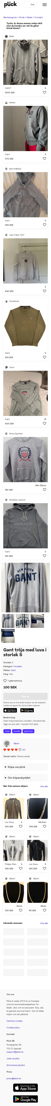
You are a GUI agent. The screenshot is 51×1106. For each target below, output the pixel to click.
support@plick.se (15, 1052)
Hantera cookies (15, 1021)
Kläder (30, 17)
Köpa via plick (16, 767)
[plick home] (10, 4)
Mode (22, 17)
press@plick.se (14, 1078)
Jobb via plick (13, 1058)
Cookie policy (13, 1027)
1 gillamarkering (15, 680)
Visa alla (44, 786)
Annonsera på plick (16, 1065)
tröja (7, 731)
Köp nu (25, 696)
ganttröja (28, 731)
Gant (13, 670)
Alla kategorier (10, 17)
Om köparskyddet (19, 777)
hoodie (17, 731)
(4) (23, 749)
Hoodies (38, 17)
